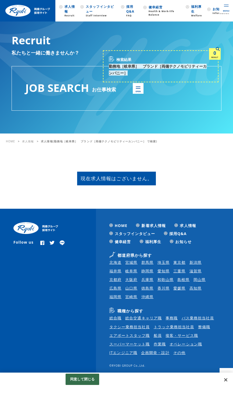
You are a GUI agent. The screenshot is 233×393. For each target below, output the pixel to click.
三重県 (179, 270)
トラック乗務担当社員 (174, 326)
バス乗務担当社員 (198, 317)
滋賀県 (195, 270)
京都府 (115, 279)
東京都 (179, 262)
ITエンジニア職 (123, 352)
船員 (158, 335)
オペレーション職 (186, 344)
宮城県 (131, 262)
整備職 (204, 326)
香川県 (163, 288)
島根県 (183, 279)
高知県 (195, 288)
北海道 (115, 262)
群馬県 (147, 262)
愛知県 (163, 270)
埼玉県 (163, 262)
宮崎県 (131, 296)
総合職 (115, 317)
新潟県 (195, 262)
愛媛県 (179, 288)
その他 (179, 352)
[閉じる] (226, 380)
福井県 (115, 270)
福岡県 (115, 296)
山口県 (131, 288)
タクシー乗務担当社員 (129, 326)
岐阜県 (131, 270)
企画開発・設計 (155, 352)
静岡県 (147, 270)
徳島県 (147, 288)
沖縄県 (147, 296)
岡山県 (199, 279)
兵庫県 (147, 279)
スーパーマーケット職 (129, 344)
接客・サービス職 (182, 335)
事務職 (172, 317)
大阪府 (131, 279)
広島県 (115, 288)
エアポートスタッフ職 (129, 335)
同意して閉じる (82, 379)
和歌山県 (165, 279)
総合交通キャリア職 (143, 317)
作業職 (160, 344)
